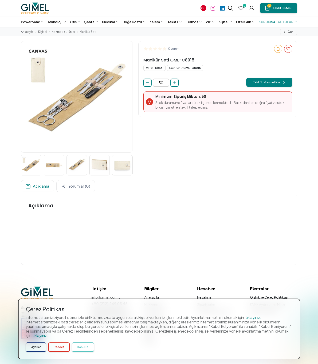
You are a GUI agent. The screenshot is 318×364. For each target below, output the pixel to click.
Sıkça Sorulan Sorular (213, 312)
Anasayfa (27, 32)
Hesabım (204, 297)
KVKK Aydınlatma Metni (268, 304)
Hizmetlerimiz (154, 312)
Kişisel (42, 32)
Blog (148, 334)
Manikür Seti (88, 32)
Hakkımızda (153, 304)
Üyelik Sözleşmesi (263, 312)
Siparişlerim (206, 304)
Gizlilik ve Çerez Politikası (269, 297)
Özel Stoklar (153, 319)
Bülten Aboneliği (156, 326)
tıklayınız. (253, 353)
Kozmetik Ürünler (63, 32)
